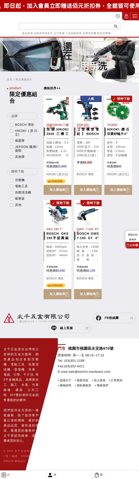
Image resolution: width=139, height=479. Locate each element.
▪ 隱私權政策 (83, 385)
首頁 (9, 79)
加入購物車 (58, 190)
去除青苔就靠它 (43, 33)
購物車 (98, 475)
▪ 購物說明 (64, 385)
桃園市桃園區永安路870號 (91, 348)
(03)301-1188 (74, 361)
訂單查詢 (6, 476)
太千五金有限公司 (21, 16)
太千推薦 (59, 33)
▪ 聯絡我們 (101, 385)
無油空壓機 (104, 33)
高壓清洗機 (89, 33)
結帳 (134, 245)
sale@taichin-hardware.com (89, 372)
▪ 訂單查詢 (115, 380)
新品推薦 (27, 33)
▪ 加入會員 (99, 380)
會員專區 (52, 476)
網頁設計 (20, 461)
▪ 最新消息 (81, 380)
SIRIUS (9, 461)
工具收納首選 (73, 33)
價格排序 (52, 88)
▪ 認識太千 (64, 380)
